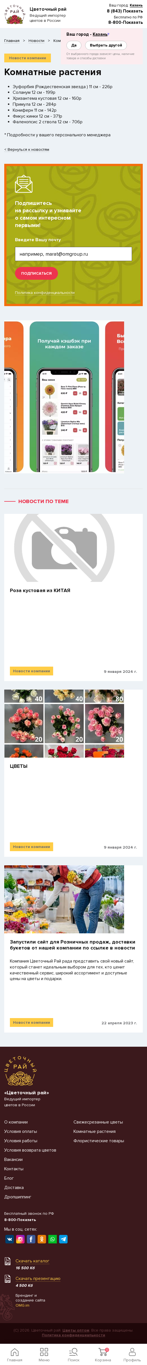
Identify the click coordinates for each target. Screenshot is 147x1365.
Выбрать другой (106, 45)
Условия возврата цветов (30, 1150)
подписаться (36, 273)
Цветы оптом (75, 1330)
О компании (16, 1122)
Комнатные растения (95, 1131)
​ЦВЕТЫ (18, 766)
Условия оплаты (20, 1131)
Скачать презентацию (38, 1278)
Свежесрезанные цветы (98, 1122)
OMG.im (22, 1305)
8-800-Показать (125, 22)
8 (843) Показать (125, 11)
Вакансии (13, 1159)
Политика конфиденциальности (45, 292)
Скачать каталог (32, 1261)
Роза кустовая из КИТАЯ (40, 591)
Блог (9, 1178)
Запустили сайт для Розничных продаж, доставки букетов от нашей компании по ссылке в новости (72, 945)
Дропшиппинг (17, 1197)
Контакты (13, 1169)
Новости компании (27, 58)
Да (74, 45)
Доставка (14, 1187)
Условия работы (20, 1141)
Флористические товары (99, 1141)
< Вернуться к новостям (26, 150)
